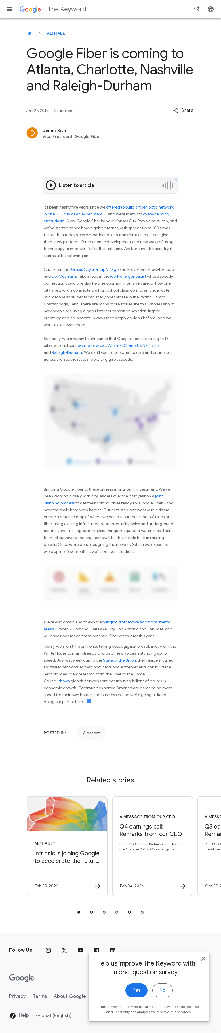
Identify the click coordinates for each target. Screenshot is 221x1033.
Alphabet (57, 33)
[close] (203, 988)
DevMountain (64, 276)
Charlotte (132, 345)
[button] (183, 110)
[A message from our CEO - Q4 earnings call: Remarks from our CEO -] (153, 846)
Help (19, 1015)
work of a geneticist (128, 276)
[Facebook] (97, 950)
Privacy (17, 996)
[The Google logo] (21, 978)
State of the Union (119, 660)
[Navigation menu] (9, 9)
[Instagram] (48, 950)
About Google (70, 996)
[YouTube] (80, 950)
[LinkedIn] (113, 950)
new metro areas (90, 345)
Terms (40, 996)
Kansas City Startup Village (94, 269)
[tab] (79, 912)
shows (64, 680)
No (162, 1020)
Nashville (150, 345)
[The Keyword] (30, 33)
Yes (136, 1020)
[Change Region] (82, 1016)
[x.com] (64, 950)
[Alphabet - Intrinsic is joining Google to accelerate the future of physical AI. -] (67, 846)
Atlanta (115, 345)
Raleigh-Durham (67, 352)
